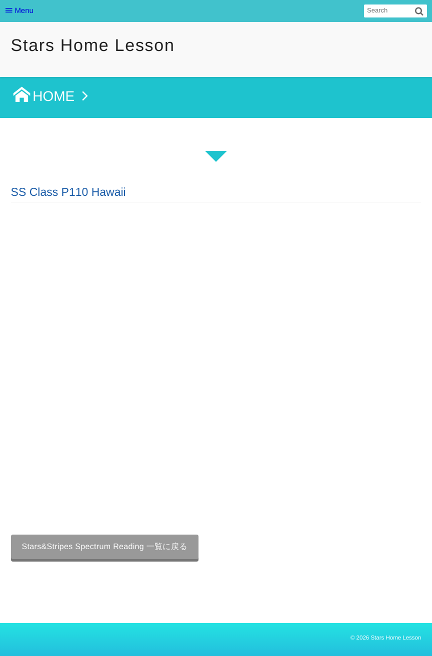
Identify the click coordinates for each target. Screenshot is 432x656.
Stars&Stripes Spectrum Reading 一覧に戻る (105, 547)
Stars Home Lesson (93, 45)
